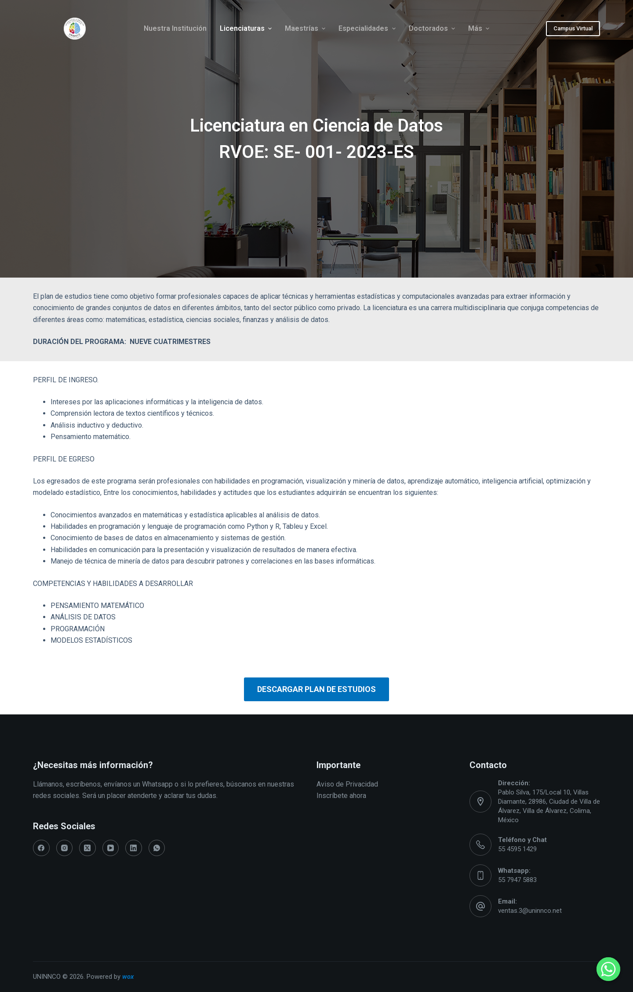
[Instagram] (64, 848)
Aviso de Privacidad (347, 784)
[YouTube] (110, 848)
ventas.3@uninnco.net (530, 911)
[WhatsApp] (157, 848)
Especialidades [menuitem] (367, 28)
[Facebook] (41, 848)
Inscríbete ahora (341, 795)
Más (479, 28)
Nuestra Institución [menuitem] (175, 28)
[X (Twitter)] (87, 848)
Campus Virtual (573, 28)
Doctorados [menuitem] (433, 28)
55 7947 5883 (517, 880)
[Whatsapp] (608, 969)
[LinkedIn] (133, 848)
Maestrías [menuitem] (306, 28)
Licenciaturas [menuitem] (247, 28)
